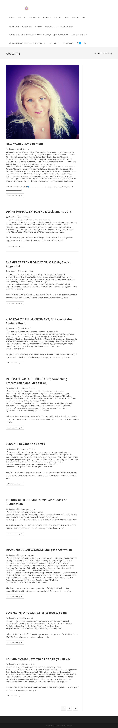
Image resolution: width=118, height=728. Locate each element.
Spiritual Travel (38, 179)
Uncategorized (18, 348)
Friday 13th (28, 164)
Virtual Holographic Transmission (61, 181)
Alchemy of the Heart (26, 452)
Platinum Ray (50, 174)
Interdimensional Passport (36, 227)
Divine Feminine (22, 398)
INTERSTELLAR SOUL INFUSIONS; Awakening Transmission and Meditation (36, 381)
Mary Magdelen (34, 171)
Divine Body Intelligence (57, 159)
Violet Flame (42, 181)
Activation (33, 220)
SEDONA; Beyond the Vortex (25, 444)
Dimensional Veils (25, 159)
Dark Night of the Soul (37, 157)
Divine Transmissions (51, 162)
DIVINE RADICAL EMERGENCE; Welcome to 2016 (39, 211)
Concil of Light (44, 154)
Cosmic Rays (59, 277)
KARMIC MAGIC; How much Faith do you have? (38, 659)
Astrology (39, 152)
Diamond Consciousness (23, 225)
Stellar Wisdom (52, 179)
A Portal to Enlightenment (18, 220)
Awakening (56, 152)
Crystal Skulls (34, 455)
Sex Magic (16, 346)
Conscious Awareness (60, 154)
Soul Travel (27, 179)
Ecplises (19, 339)
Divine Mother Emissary (43, 279)
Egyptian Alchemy (59, 279)
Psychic (59, 174)
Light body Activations (46, 169)
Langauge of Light (29, 169)
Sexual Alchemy (27, 346)
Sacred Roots (48, 176)
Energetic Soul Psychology (33, 339)
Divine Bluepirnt (40, 159)
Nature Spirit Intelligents (34, 174)
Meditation (57, 171)
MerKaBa (66, 171)
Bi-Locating (66, 152)
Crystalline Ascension (19, 157)
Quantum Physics (35, 229)
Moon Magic (26, 287)
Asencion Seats (14, 152)
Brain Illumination (20, 561)
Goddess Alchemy (41, 164)
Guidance (36, 166)
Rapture (16, 176)
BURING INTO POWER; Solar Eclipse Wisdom (36, 613)
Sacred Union (59, 519)
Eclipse (62, 162)
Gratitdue (17, 166)
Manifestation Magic (18, 171)
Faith (69, 162)
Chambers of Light (30, 154)
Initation (57, 166)
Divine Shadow (63, 398)
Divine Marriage (21, 162)
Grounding (27, 166)
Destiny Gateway (53, 157)
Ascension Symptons (29, 334)
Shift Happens (49, 229)
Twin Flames (31, 181)
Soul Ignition (17, 179)
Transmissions (19, 181)
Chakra (19, 154)
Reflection (24, 176)
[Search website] (85, 43)
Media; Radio (46, 171)
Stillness (39, 682)
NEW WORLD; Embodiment (24, 143)
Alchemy (42, 332)
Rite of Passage (35, 176)
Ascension (15, 222)
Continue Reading (16, 195)
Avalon (47, 152)
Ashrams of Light (28, 152)
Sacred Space (60, 176)
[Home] (95, 53)
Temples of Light (65, 179)
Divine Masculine (34, 162)
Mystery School (18, 174)
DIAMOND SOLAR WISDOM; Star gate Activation (39, 550)
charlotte (12, 149)
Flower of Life (17, 164)
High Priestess (46, 166)
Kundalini (17, 169)
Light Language (62, 169)
